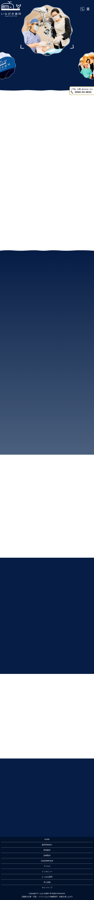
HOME (47, 839)
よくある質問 (47, 877)
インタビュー (47, 871)
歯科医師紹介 (47, 845)
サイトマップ (47, 888)
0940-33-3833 (83, 92)
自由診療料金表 (47, 861)
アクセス (47, 866)
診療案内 (47, 855)
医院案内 (47, 850)
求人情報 (47, 882)
